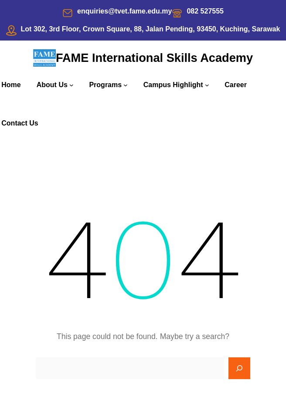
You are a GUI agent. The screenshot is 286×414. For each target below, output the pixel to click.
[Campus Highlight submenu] (207, 85)
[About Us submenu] (71, 85)
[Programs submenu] (125, 85)
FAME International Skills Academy (154, 57)
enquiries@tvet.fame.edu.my (124, 11)
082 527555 (205, 11)
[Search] (239, 368)
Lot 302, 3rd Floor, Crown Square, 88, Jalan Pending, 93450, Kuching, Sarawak (150, 29)
